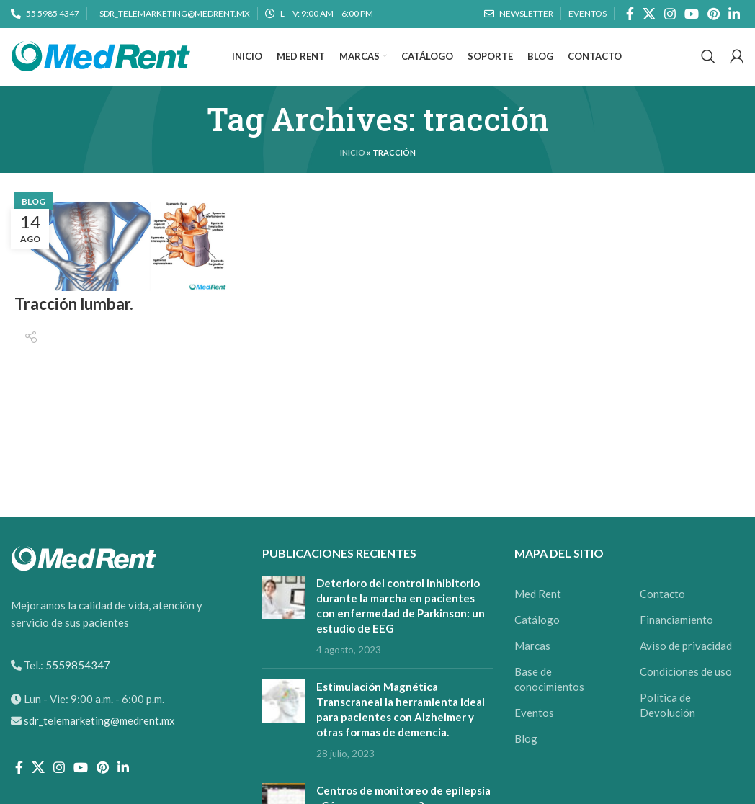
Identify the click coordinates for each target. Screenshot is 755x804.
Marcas (532, 664)
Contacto (662, 613)
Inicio (352, 172)
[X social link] (649, 14)
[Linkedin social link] (734, 14)
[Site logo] (101, 64)
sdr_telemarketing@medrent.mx (99, 739)
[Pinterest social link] (713, 14)
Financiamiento (676, 639)
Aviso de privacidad (686, 664)
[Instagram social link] (670, 14)
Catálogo (537, 639)
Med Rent (537, 613)
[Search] (708, 67)
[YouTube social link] (691, 14)
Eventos (534, 731)
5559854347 (76, 684)
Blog (33, 220)
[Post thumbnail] (283, 635)
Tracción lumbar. (78, 323)
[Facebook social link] (630, 14)
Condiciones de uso (686, 690)
